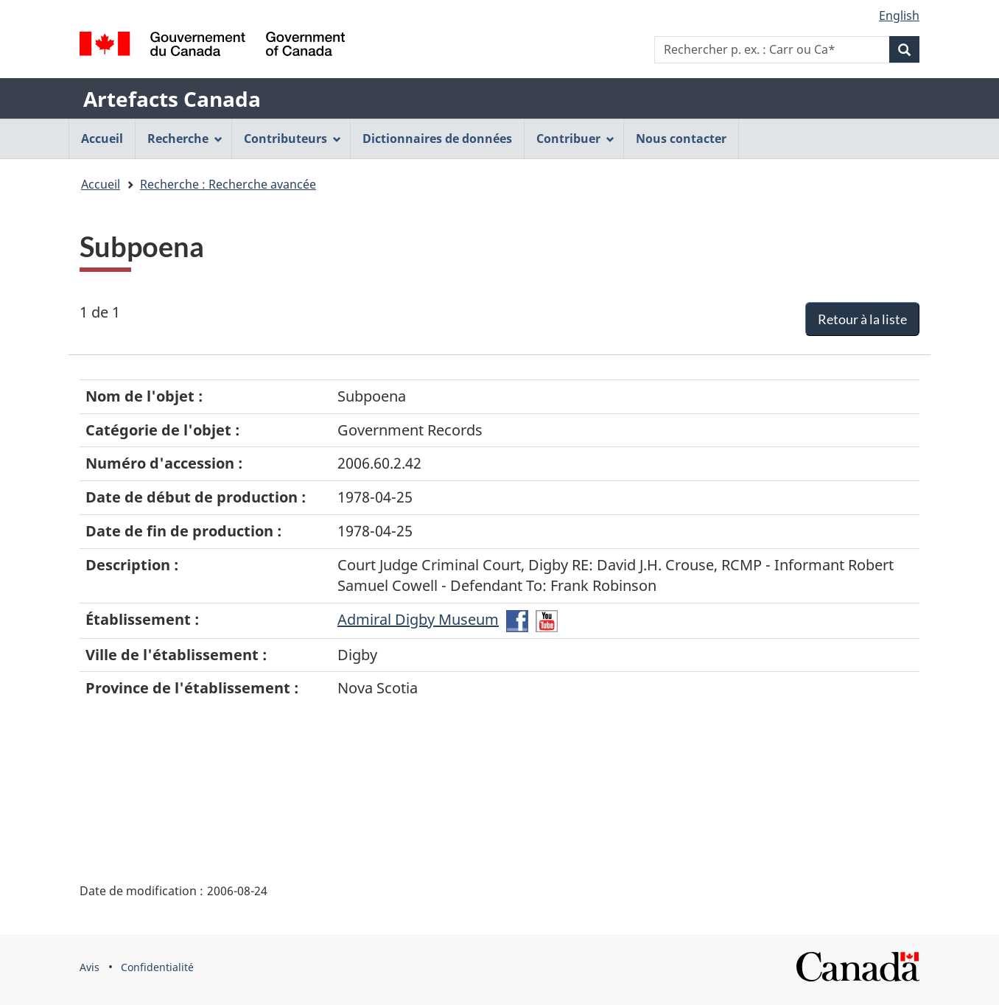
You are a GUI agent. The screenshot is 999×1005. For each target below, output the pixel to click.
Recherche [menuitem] (184, 138)
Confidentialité (157, 967)
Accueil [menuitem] (102, 138)
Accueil (100, 184)
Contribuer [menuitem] (575, 138)
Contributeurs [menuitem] (292, 138)
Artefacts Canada (172, 99)
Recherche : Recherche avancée (228, 184)
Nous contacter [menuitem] (681, 138)
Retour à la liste (862, 319)
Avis (89, 967)
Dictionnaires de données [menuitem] (437, 138)
